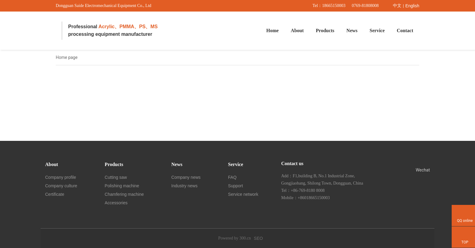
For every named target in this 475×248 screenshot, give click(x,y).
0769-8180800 (364, 5)
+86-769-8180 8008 (308, 190)
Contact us (292, 163)
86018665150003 (315, 197)
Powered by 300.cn (234, 238)
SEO (258, 238)
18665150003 (333, 5)
